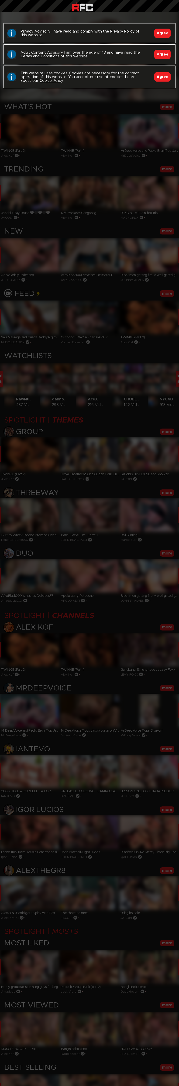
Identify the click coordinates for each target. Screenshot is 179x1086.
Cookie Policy (51, 81)
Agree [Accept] (162, 33)
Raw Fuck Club (82, 7)
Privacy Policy (122, 31)
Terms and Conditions (40, 56)
